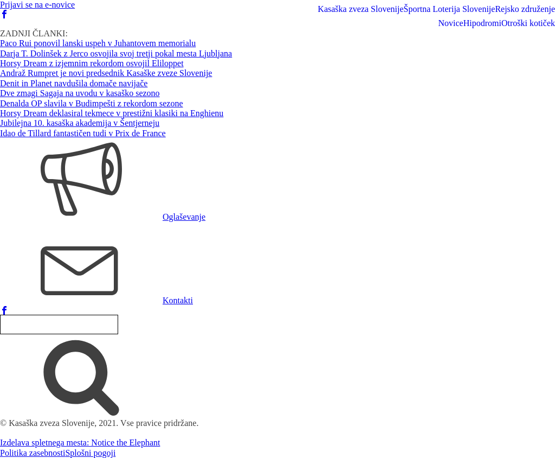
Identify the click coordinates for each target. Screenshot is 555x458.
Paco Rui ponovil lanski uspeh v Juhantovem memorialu (98, 43)
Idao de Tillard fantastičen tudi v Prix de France (83, 133)
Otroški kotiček (528, 23)
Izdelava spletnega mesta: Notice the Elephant (80, 442)
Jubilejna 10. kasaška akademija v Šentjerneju (79, 123)
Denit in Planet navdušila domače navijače (73, 83)
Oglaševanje (184, 216)
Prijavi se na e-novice (37, 4)
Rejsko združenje (525, 9)
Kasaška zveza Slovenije (360, 9)
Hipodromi (482, 23)
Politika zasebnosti (32, 452)
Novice (450, 23)
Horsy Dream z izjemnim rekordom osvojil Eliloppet (92, 63)
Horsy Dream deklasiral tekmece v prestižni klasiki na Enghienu (111, 113)
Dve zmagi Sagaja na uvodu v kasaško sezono (80, 93)
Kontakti (178, 300)
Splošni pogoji (90, 452)
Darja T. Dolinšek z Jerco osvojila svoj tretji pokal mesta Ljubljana (116, 53)
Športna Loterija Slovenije (449, 9)
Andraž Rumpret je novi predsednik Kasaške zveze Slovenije (106, 73)
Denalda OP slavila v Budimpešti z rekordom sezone (91, 103)
